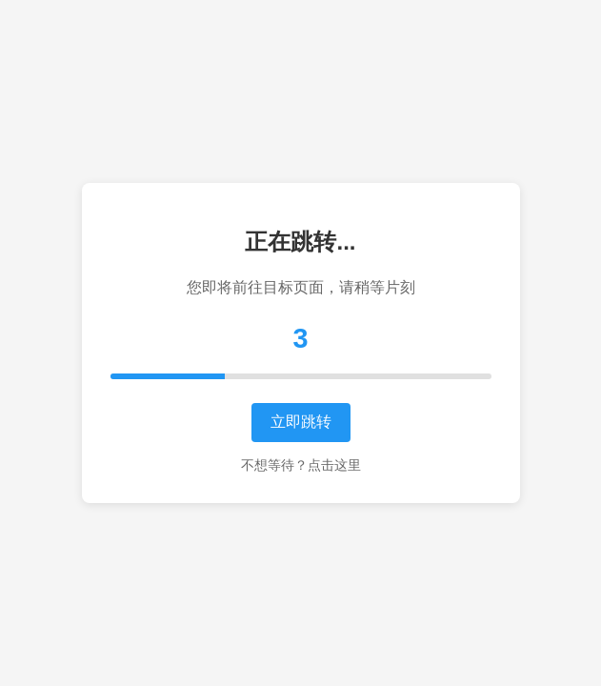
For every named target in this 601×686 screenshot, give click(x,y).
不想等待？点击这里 (301, 465)
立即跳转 (300, 422)
